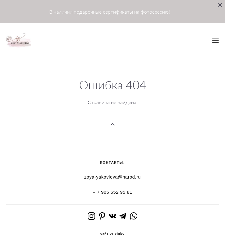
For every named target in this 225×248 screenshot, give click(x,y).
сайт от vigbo (112, 233)
